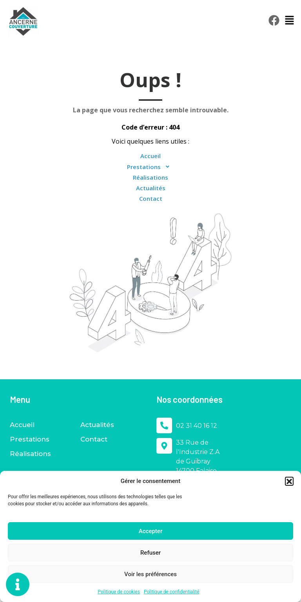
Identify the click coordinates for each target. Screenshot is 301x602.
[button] (289, 481)
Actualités (150, 188)
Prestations (150, 166)
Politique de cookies (119, 592)
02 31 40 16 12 (196, 425)
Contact (150, 198)
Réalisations (150, 177)
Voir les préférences (150, 574)
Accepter (150, 531)
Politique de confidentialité (171, 592)
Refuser (150, 552)
